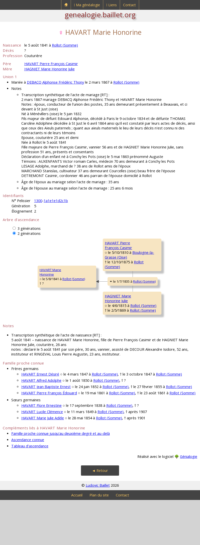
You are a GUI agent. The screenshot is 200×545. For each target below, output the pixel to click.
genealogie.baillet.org (100, 14)
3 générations (29, 228)
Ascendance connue (27, 484)
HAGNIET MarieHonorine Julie (83, 329)
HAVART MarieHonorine (17, 294)
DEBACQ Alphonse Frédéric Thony (55, 82)
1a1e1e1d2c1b (56, 200)
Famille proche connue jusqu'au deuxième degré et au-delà (60, 478)
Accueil (76, 540)
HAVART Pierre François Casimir (51, 63)
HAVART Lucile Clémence (42, 456)
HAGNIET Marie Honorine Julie (49, 69)
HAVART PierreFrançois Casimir (84, 262)
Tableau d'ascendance (29, 491)
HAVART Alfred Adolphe (41, 425)
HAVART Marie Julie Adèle (42, 463)
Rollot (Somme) (65, 45)
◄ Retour (100, 515)
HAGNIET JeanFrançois (148, 314)
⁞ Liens (111, 5)
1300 (38, 200)
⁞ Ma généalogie (87, 5)
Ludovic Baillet (98, 530)
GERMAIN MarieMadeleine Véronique (154, 279)
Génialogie (188, 501)
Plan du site (99, 540)
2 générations (29, 233)
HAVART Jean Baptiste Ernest (46, 431)
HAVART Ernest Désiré (40, 419)
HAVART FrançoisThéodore (150, 245)
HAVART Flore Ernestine (41, 450)
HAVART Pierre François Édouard (49, 438)
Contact (129, 5)
